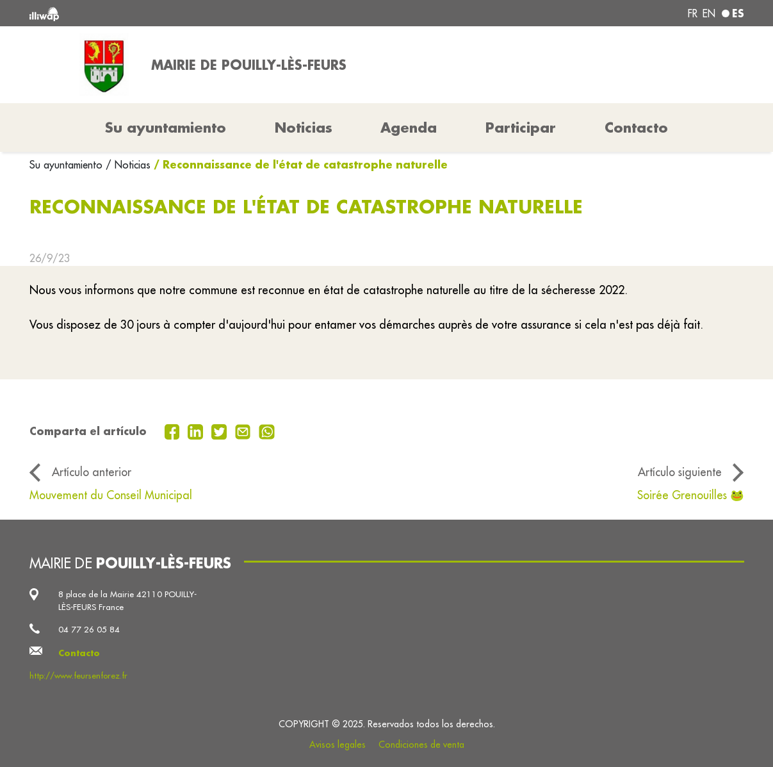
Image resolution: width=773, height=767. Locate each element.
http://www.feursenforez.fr (78, 675)
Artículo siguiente (680, 472)
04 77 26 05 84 (89, 629)
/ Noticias (128, 164)
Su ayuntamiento (67, 164)
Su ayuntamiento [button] (165, 127)
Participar (520, 127)
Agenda (408, 127)
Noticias (303, 127)
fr (692, 13)
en (709, 13)
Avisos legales (337, 744)
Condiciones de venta (421, 744)
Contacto (636, 127)
